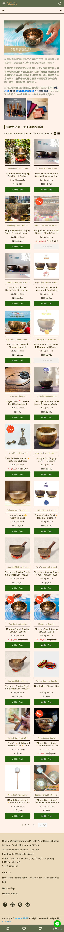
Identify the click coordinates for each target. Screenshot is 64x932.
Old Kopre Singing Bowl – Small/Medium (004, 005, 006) (17, 687)
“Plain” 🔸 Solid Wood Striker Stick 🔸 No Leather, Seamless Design (17, 744)
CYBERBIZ (6, 921)
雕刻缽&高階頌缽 (25, 91)
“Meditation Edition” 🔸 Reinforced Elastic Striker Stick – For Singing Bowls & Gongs (46, 744)
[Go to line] (57, 923)
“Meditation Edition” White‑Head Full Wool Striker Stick (46, 801)
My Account (7, 877)
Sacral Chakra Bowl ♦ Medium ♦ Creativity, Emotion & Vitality (46, 288)
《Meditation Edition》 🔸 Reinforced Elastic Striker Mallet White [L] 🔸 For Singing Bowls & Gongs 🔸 (18, 801)
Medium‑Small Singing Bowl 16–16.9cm (17, 630)
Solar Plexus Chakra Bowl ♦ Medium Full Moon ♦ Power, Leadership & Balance (46, 345)
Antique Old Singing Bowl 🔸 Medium (46, 459)
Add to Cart (17, 189)
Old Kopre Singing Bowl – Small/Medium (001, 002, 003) (17, 573)
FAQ (4, 882)
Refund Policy (20, 877)
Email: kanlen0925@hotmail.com (18, 853)
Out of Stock (46, 246)
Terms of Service (51, 877)
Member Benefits (10, 893)
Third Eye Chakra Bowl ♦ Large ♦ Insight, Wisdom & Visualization (46, 402)
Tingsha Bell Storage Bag (46, 686)
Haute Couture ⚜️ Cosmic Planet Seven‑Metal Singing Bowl (17, 516)
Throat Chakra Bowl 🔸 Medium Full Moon (46, 516)
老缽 (6, 91)
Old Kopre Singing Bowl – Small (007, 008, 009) (46, 573)
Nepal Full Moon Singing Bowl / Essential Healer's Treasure (17, 231)
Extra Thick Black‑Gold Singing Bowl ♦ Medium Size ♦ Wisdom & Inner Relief (46, 174)
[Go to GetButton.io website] (57, 929)
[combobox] (17, 133)
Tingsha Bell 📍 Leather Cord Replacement (18, 402)
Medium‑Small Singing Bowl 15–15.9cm (46, 630)
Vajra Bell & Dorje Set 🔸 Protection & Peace (17, 459)
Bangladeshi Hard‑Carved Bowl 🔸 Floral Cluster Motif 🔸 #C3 (46, 231)
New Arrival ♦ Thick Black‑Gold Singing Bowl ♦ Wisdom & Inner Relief (17, 288)
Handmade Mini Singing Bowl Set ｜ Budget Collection (18, 174)
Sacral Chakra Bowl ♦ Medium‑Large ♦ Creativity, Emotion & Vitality (18, 345)
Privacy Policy (35, 877)
